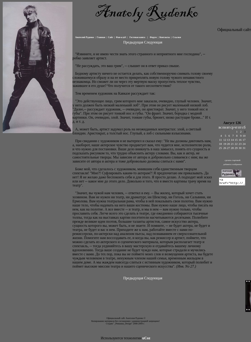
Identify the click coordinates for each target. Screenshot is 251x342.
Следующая (153, 42)
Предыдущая (133, 42)
